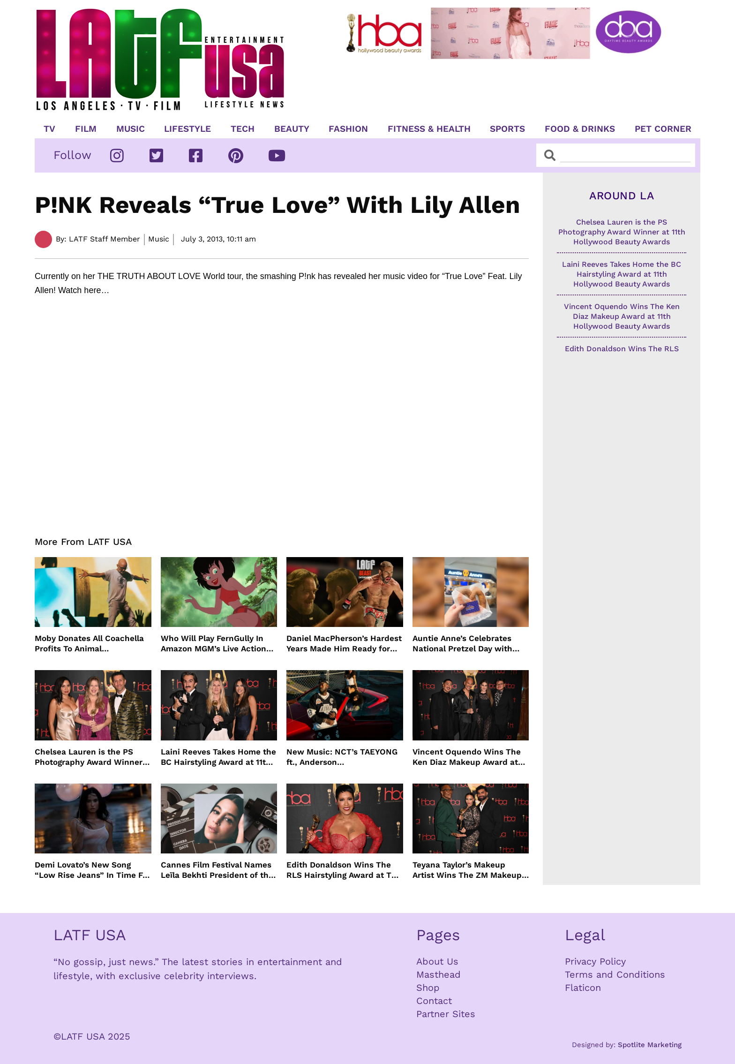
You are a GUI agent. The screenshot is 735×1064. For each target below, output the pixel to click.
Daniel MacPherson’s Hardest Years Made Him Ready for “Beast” (344, 644)
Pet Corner (663, 129)
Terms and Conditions (615, 974)
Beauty (291, 129)
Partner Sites (445, 1013)
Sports (507, 129)
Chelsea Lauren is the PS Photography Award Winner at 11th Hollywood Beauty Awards (88, 757)
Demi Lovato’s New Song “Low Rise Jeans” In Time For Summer (92, 870)
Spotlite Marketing (650, 1045)
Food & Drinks (580, 129)
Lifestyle (187, 129)
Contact (434, 1000)
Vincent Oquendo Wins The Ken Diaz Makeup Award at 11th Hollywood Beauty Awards (466, 757)
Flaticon (583, 987)
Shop (428, 987)
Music (130, 129)
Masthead (438, 974)
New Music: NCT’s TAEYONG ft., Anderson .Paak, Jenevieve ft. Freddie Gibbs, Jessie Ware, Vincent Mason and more (342, 757)
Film (86, 129)
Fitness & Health (429, 129)
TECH (243, 129)
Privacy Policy (595, 961)
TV (49, 129)
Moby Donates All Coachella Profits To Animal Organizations (89, 644)
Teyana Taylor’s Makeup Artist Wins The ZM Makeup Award (467, 870)
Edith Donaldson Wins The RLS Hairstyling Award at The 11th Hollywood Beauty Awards (343, 870)
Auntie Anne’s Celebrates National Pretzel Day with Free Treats (462, 644)
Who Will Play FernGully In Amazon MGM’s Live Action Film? (213, 644)
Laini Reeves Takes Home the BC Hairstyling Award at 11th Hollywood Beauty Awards (218, 757)
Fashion (348, 129)
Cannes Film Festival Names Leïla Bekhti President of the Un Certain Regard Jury (217, 870)
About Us (437, 961)
